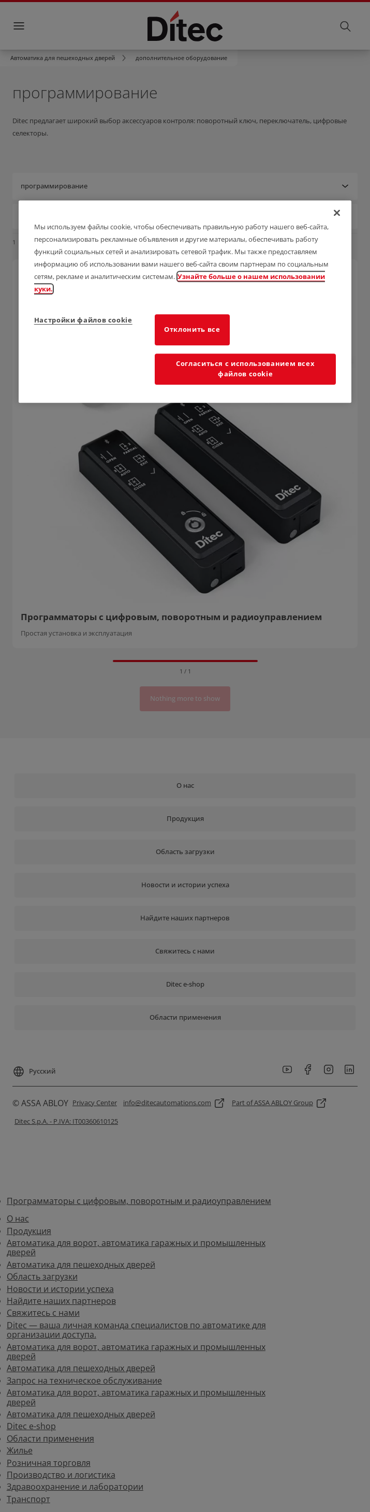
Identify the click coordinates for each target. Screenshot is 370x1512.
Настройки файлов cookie (83, 320)
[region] (185, 301)
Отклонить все (192, 329)
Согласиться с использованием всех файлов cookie (245, 368)
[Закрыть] (336, 212)
